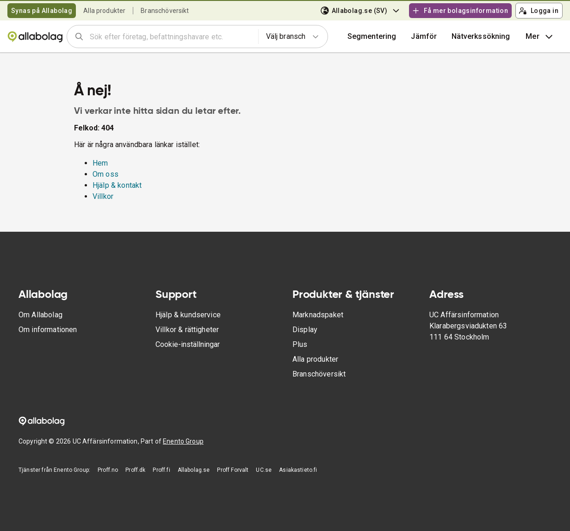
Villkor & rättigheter (187, 329)
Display (304, 329)
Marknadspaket (317, 314)
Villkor (103, 196)
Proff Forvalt (232, 470)
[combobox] (170, 37)
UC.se (264, 470)
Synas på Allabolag (41, 10)
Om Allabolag (40, 314)
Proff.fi (161, 470)
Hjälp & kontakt (117, 185)
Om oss (105, 174)
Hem (100, 163)
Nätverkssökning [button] (481, 36)
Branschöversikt (165, 10)
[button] (423, 36)
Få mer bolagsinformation (460, 10)
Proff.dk (135, 470)
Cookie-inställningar (187, 344)
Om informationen (48, 329)
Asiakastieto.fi (298, 470)
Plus (300, 344)
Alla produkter (104, 10)
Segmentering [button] (372, 36)
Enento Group (183, 441)
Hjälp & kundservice (188, 314)
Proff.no (108, 470)
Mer (540, 36)
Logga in (538, 10)
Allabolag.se (194, 470)
